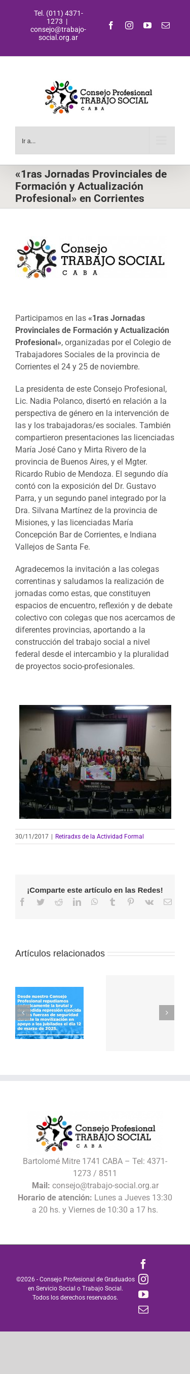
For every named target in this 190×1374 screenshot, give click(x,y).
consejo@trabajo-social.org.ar (58, 33)
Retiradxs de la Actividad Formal (99, 836)
